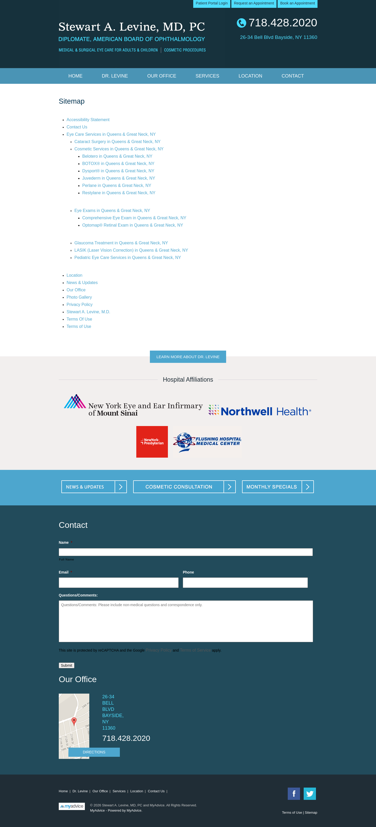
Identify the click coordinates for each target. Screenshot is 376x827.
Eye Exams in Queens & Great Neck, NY (112, 210)
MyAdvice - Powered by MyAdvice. (116, 810)
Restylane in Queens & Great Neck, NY (118, 193)
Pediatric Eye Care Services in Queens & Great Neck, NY (127, 257)
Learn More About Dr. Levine (187, 357)
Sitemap (311, 812)
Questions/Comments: (78, 595)
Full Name (66, 559)
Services (207, 76)
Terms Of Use (79, 319)
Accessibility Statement (88, 119)
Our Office (161, 76)
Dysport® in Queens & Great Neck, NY (118, 171)
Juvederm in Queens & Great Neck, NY (118, 178)
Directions (94, 752)
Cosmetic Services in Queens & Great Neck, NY (118, 149)
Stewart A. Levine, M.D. (88, 312)
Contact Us (77, 127)
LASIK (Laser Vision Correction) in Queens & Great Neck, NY (131, 250)
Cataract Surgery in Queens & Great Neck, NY (117, 141)
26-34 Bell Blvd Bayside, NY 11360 (278, 36)
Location (250, 76)
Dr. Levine (115, 76)
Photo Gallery (79, 297)
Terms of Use (79, 326)
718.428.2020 (283, 22)
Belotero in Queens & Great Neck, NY (117, 156)
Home (75, 76)
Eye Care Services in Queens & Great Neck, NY (111, 134)
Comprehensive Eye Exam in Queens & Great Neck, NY (134, 218)
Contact (292, 76)
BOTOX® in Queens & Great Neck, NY (118, 163)
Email (65, 572)
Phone (188, 572)
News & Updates (82, 282)
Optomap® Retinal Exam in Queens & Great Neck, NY (132, 225)
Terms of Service (195, 650)
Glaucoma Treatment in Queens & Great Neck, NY (121, 243)
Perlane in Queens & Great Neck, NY (116, 185)
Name (65, 542)
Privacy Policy (80, 304)
